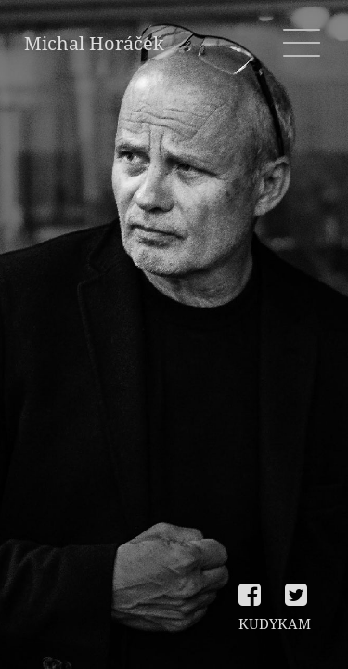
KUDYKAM (274, 624)
